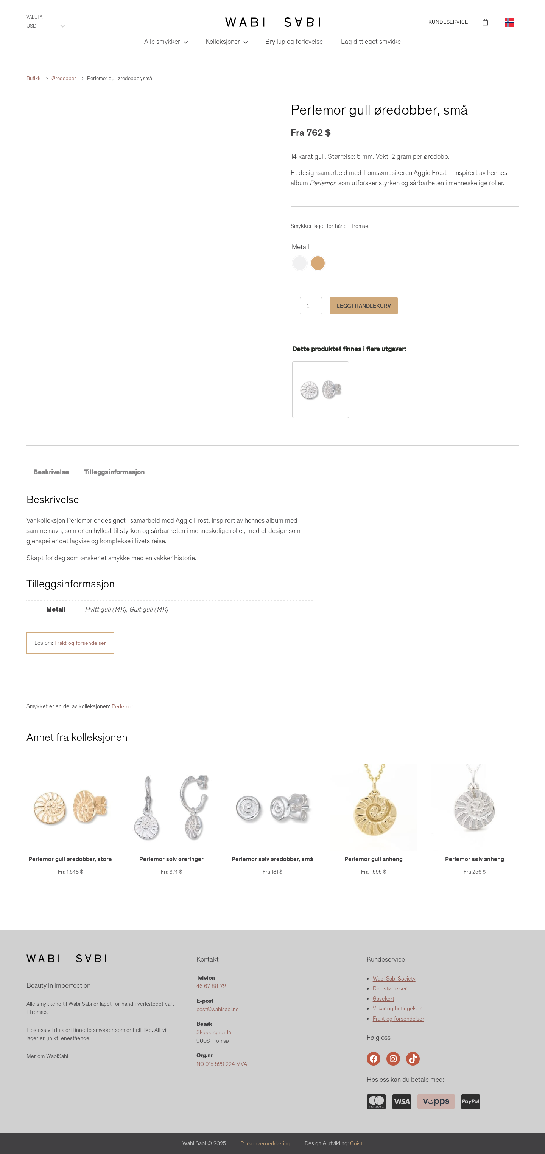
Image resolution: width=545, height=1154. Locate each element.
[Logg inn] (474, 22)
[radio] (299, 263)
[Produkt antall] (311, 306)
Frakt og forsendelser (80, 643)
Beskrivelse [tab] (51, 472)
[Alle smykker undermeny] (185, 42)
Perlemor (122, 706)
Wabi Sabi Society (394, 978)
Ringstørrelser (390, 988)
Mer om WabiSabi (47, 1056)
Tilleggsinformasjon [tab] (114, 472)
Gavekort (384, 998)
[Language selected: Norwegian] (509, 22)
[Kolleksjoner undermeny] (245, 42)
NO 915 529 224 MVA (222, 1064)
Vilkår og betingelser (397, 1008)
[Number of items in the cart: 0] (485, 22)
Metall (300, 247)
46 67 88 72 (211, 986)
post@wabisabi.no (217, 1009)
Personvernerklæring (265, 1143)
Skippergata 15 (214, 1032)
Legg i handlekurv (364, 305)
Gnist (356, 1143)
